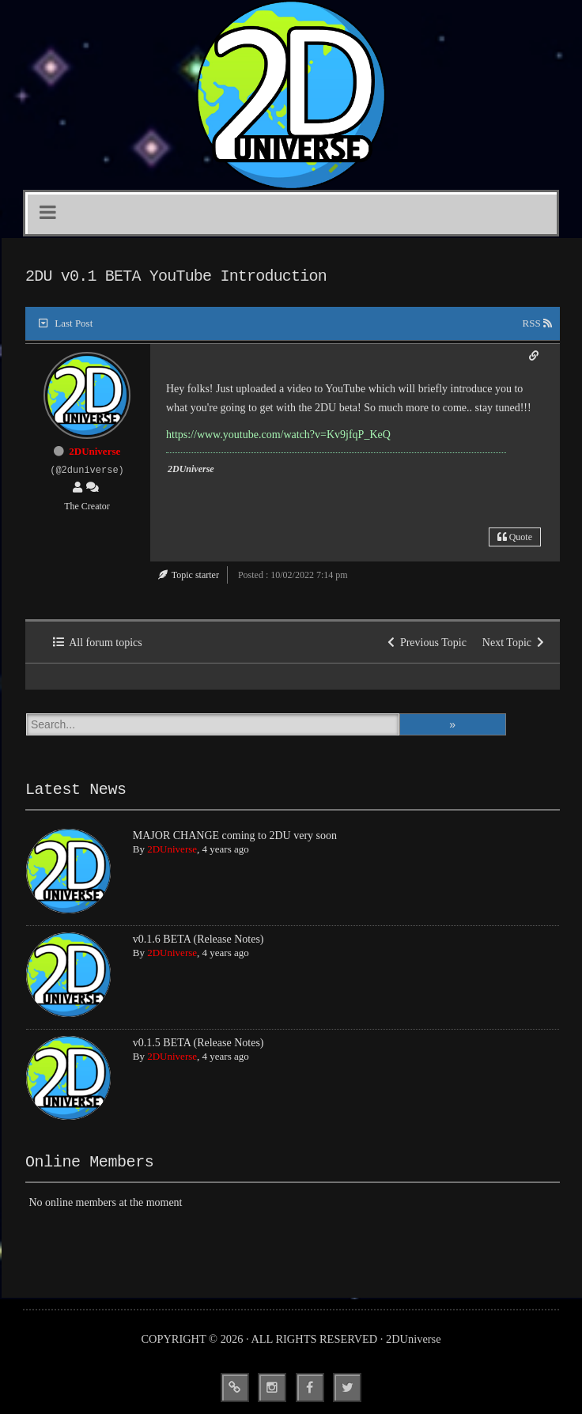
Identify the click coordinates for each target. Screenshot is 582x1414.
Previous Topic (427, 642)
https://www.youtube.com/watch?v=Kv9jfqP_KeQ (278, 434)
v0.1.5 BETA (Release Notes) (198, 1043)
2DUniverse (94, 451)
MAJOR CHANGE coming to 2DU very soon (235, 835)
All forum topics (97, 642)
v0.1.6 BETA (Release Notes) (198, 939)
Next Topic (513, 642)
